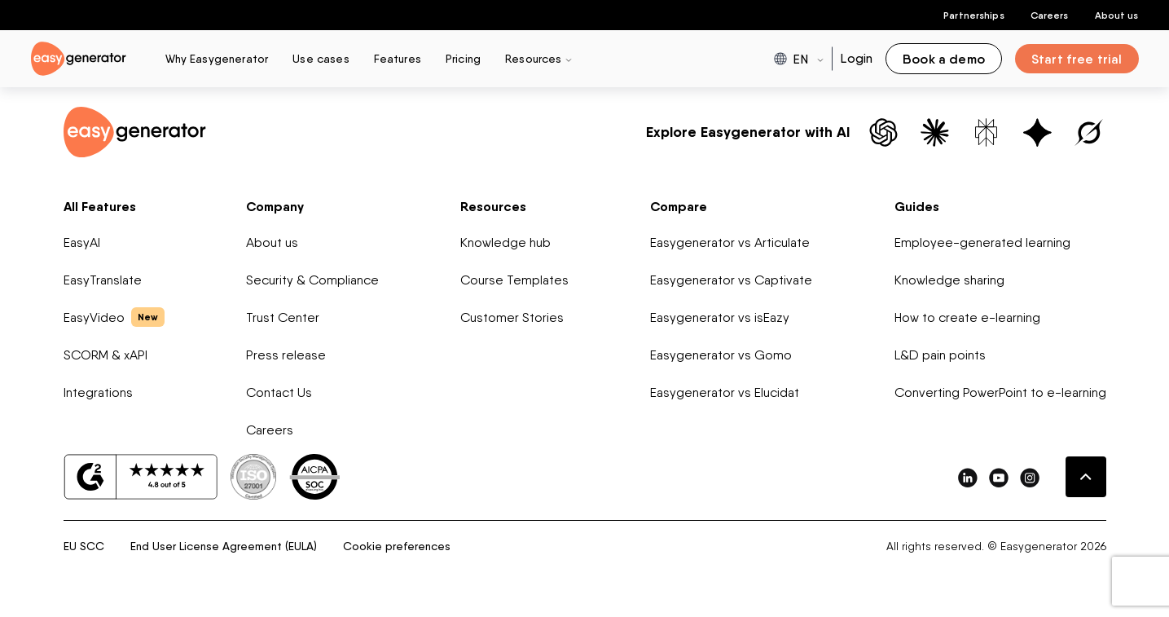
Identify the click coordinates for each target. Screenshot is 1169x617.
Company (275, 206)
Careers (1050, 15)
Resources (493, 206)
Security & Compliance (312, 280)
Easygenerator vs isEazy (719, 317)
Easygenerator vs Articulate (730, 242)
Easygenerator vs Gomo (721, 355)
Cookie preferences (396, 546)
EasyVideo (114, 317)
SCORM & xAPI (105, 355)
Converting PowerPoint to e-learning (1000, 392)
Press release (286, 355)
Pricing (463, 58)
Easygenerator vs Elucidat (724, 392)
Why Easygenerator (217, 58)
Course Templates (514, 280)
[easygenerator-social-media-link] (968, 477)
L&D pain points (940, 355)
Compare (678, 206)
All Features (100, 206)
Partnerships (973, 15)
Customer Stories (512, 317)
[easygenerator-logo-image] (78, 57)
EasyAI (82, 242)
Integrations (98, 392)
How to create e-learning (967, 317)
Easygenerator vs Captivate (731, 280)
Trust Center (282, 317)
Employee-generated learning (982, 242)
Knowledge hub (505, 242)
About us (1117, 15)
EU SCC (84, 546)
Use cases (320, 58)
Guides (916, 206)
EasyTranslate (103, 280)
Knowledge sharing (949, 280)
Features (397, 58)
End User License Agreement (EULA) (223, 546)
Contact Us (279, 392)
